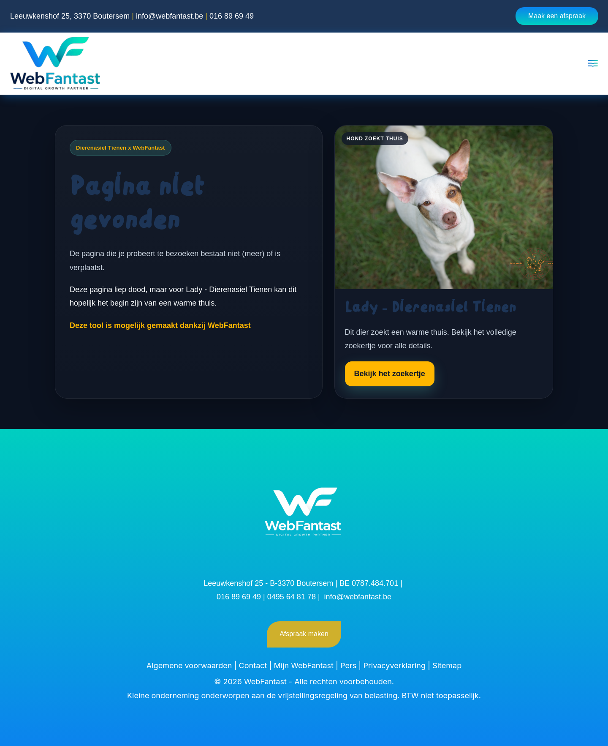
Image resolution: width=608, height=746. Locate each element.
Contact (253, 665)
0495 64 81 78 (291, 597)
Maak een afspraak (557, 15)
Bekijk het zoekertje (389, 373)
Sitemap (446, 665)
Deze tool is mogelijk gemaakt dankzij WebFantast (160, 325)
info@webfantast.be (169, 16)
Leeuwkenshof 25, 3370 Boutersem (70, 16)
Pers (348, 665)
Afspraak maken (304, 633)
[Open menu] (593, 63)
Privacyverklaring (394, 665)
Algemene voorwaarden (189, 665)
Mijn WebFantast (304, 665)
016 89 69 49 (231, 16)
